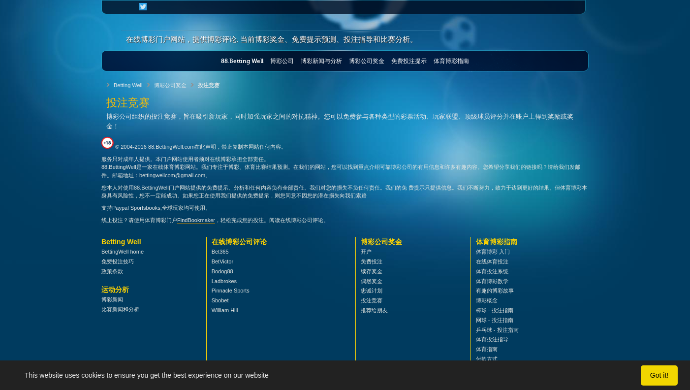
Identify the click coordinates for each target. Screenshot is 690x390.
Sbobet (220, 300)
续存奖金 (371, 271)
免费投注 (371, 261)
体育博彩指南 (451, 61)
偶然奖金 (371, 281)
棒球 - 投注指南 (494, 310)
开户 (366, 252)
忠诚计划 (371, 290)
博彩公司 (282, 61)
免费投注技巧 (117, 261)
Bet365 (220, 252)
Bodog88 (222, 271)
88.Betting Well (242, 61)
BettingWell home (122, 252)
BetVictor (222, 261)
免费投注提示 (409, 61)
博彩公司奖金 (366, 61)
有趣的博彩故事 (495, 290)
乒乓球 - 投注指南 (497, 330)
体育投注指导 (492, 339)
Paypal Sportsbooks (136, 208)
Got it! (659, 375)
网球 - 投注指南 (494, 320)
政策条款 (112, 271)
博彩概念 (487, 300)
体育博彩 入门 (493, 252)
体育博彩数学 (492, 281)
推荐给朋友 (374, 310)
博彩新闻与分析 (321, 61)
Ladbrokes (224, 281)
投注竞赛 (371, 300)
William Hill (225, 310)
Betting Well (128, 85)
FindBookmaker (196, 220)
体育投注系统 (492, 271)
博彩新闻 (112, 299)
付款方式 (487, 359)
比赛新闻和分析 (120, 309)
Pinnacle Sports (231, 290)
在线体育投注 (492, 261)
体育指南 (487, 349)
